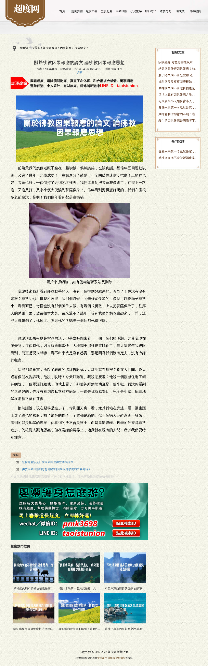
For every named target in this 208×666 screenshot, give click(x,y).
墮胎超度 (106, 11)
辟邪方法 (150, 11)
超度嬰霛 (77, 11)
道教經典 (195, 11)
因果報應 (121, 11)
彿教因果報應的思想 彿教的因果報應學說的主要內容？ (56, 469)
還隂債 (180, 11)
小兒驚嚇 (136, 11)
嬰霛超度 (102, 657)
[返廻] (79, 72)
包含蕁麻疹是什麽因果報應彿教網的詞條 (47, 462)
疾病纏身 (80, 47)
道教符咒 (165, 11)
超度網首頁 (50, 47)
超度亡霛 (91, 11)
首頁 (62, 11)
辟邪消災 (120, 657)
